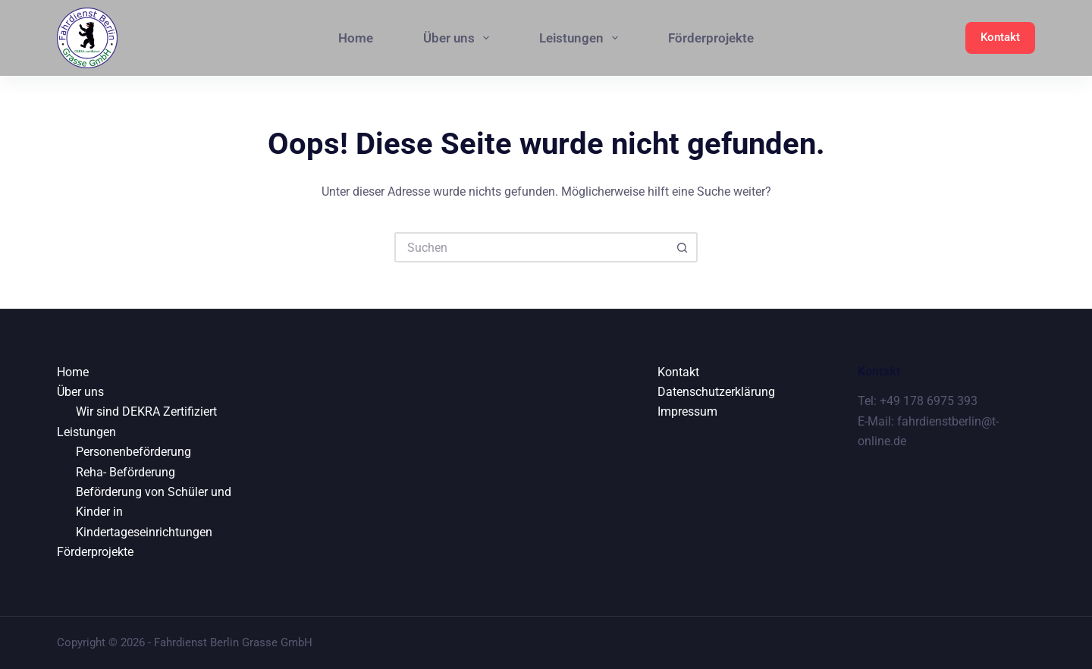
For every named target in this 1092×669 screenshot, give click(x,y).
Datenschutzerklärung (716, 392)
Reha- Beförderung (125, 472)
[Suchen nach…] (530, 247)
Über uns (459, 38)
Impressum (687, 411)
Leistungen (581, 38)
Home (355, 38)
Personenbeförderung (133, 451)
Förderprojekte (711, 38)
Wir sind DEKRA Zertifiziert (146, 411)
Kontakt (1000, 37)
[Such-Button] (682, 247)
